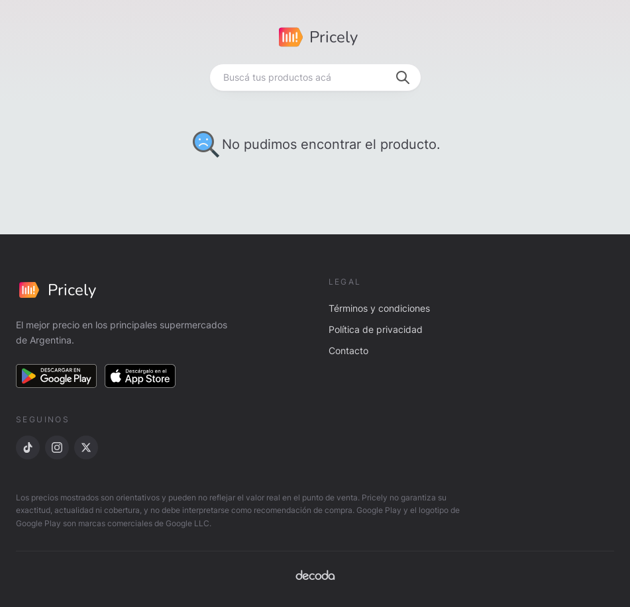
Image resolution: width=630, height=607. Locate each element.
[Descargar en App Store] (140, 376)
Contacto (348, 350)
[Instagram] (57, 447)
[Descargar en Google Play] (56, 376)
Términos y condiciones (379, 308)
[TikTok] (28, 447)
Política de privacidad (376, 329)
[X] (86, 447)
